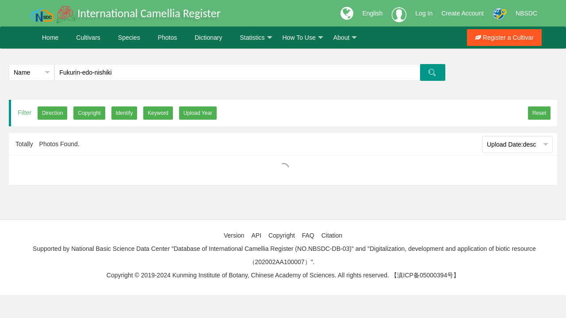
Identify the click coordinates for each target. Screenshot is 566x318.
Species (129, 37)
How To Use (303, 38)
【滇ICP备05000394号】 (425, 275)
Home (50, 37)
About (345, 38)
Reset (539, 113)
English (372, 13)
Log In (423, 13)
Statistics (256, 38)
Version (234, 235)
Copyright (281, 235)
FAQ (308, 235)
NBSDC (526, 13)
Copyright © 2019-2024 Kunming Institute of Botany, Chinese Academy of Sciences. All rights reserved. (248, 275)
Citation (331, 235)
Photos (167, 37)
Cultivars (88, 37)
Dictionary (208, 37)
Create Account (462, 13)
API (256, 235)
